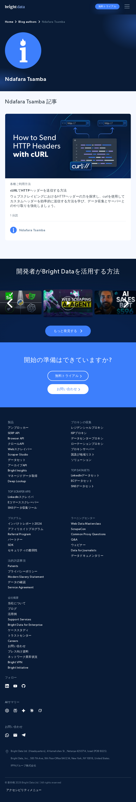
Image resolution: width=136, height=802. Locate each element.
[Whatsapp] (7, 735)
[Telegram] (23, 735)
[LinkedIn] (7, 686)
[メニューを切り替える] (128, 7)
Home (9, 21)
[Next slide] (129, 303)
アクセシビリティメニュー (23, 790)
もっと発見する (68, 331)
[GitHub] (23, 686)
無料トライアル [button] (107, 6)
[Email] (15, 735)
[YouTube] (15, 686)
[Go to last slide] (7, 303)
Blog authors (27, 21)
